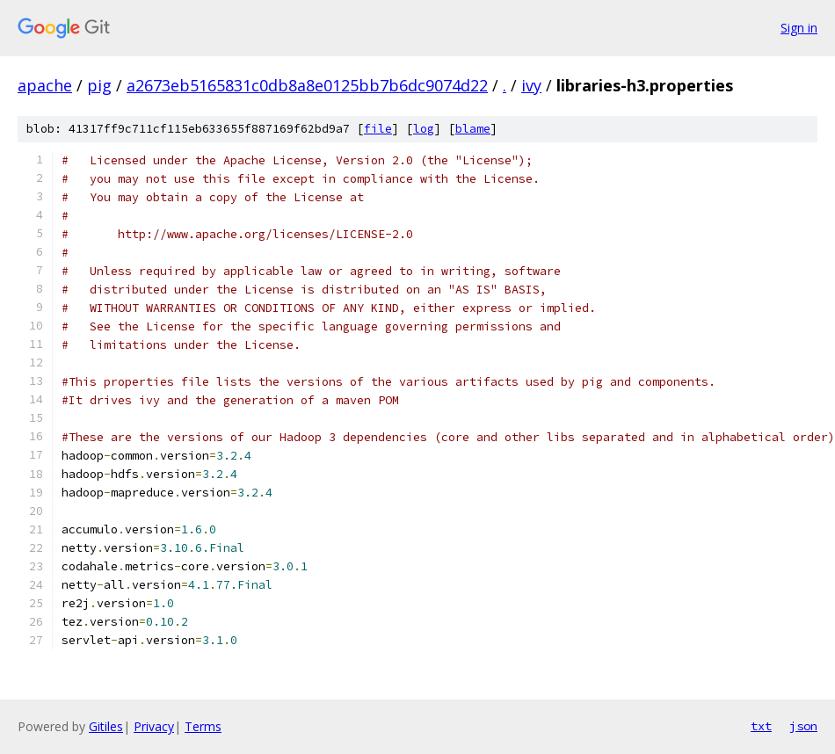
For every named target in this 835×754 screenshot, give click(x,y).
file (378, 128)
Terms (203, 726)
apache (45, 85)
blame (472, 128)
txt (761, 726)
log (423, 128)
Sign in (799, 27)
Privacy (154, 726)
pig (99, 85)
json (803, 726)
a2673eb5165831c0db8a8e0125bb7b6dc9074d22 (307, 85)
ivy (531, 85)
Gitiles (106, 726)
